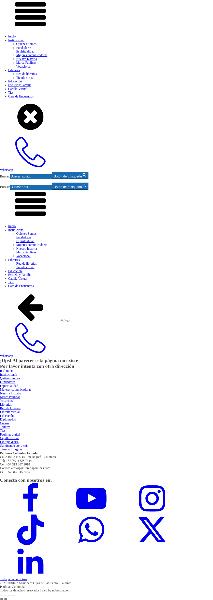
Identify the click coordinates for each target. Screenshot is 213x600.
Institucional (16, 40)
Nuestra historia (26, 59)
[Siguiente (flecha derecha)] (5, 599)
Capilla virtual (9, 438)
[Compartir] (9, 595)
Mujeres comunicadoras (31, 55)
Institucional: (8, 374)
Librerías (14, 70)
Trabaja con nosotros (13, 579)
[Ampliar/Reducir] (1, 595)
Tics (11, 92)
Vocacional (23, 66)
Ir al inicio (7, 370)
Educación (15, 81)
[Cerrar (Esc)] (13, 595)
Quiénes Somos (26, 44)
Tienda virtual (25, 77)
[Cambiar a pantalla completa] (5, 595)
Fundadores (23, 47)
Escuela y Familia (19, 85)
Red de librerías (26, 74)
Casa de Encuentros (21, 96)
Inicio (12, 36)
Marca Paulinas (26, 62)
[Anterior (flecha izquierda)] (1, 599)
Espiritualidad (25, 51)
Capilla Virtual (17, 89)
